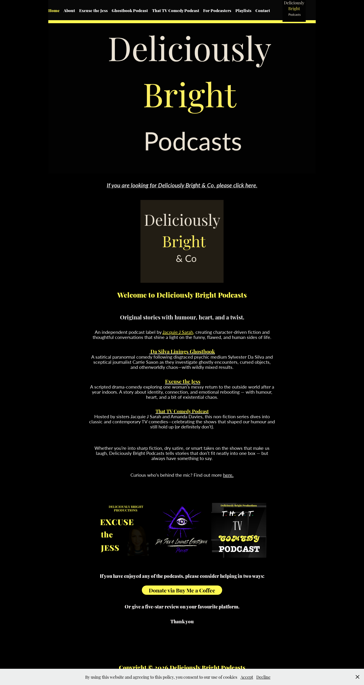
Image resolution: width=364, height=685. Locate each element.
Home (54, 10)
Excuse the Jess (93, 10)
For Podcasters (217, 10)
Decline (263, 677)
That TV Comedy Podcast (175, 10)
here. (228, 475)
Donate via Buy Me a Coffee (182, 590)
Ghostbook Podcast (130, 10)
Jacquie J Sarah (177, 332)
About (69, 10)
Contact (262, 10)
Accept (246, 677)
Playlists (243, 10)
